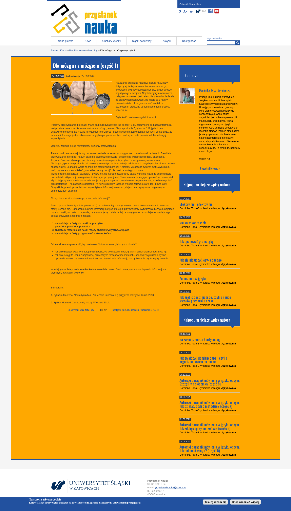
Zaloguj (183, 4)
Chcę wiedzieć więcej (245, 503)
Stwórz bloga (195, 4)
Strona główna (65, 40)
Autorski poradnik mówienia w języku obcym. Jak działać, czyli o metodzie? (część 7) (209, 404)
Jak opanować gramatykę (196, 241)
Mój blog (93, 50)
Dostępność (189, 40)
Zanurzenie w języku (193, 278)
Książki (167, 40)
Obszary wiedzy (111, 40)
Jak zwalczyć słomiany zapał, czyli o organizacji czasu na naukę (203, 359)
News (88, 40)
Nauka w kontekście (193, 222)
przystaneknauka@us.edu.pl (170, 487)
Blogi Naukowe (77, 50)
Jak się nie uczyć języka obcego (200, 260)
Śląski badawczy (141, 40)
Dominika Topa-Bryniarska (215, 90)
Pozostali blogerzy (209, 168)
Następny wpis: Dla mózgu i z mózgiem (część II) (136, 309)
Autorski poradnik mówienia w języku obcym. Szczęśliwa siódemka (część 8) (209, 382)
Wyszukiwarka (214, 38)
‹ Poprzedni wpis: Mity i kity (81, 309)
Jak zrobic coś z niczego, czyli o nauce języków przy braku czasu (205, 299)
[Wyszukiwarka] (237, 42)
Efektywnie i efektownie (196, 204)
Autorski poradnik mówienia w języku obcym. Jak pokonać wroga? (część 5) (209, 448)
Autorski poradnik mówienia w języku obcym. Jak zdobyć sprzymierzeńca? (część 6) (209, 426)
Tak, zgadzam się (215, 503)
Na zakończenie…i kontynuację (199, 339)
